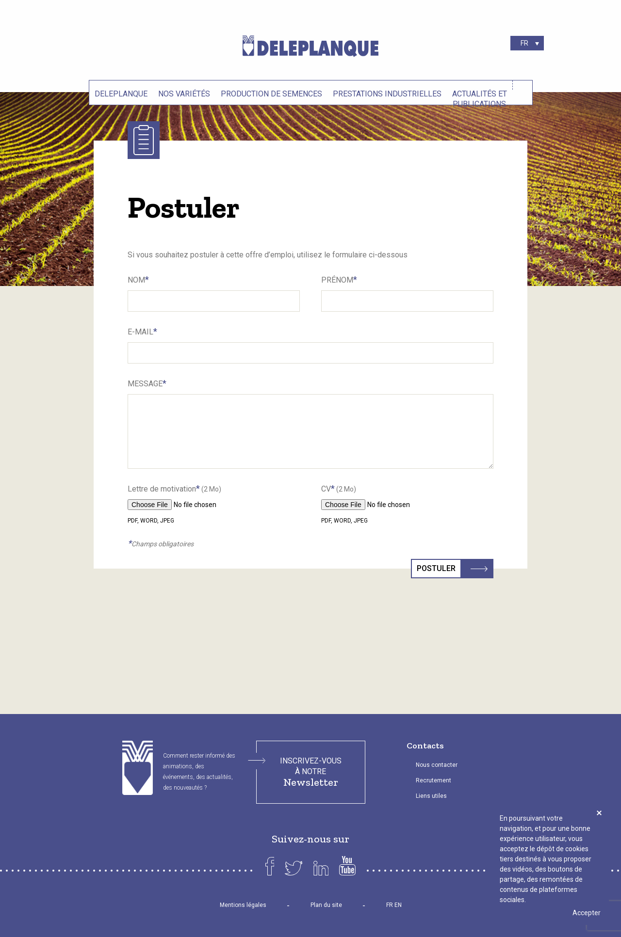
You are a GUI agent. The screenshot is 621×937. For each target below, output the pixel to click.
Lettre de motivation (174, 488)
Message (147, 383)
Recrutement (433, 780)
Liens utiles (431, 796)
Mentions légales (243, 905)
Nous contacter (437, 765)
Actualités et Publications (479, 97)
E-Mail (142, 331)
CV (338, 488)
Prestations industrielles (387, 93)
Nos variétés (184, 93)
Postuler (439, 568)
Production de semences (271, 93)
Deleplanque (121, 93)
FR (389, 905)
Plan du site (326, 905)
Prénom (339, 279)
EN (398, 905)
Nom (138, 279)
